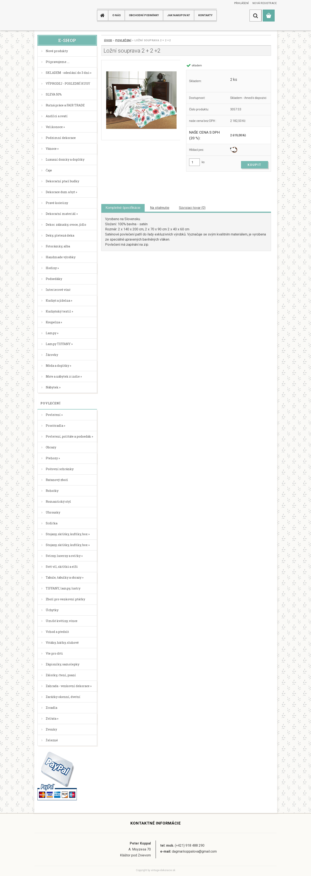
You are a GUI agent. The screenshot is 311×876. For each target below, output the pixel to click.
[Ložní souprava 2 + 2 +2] (140, 100)
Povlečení (123, 40)
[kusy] (194, 162)
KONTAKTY (205, 15)
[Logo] (51, 15)
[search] (255, 15)
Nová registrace (265, 3)
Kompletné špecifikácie (123, 208)
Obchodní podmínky (144, 15)
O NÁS (116, 15)
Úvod (108, 40)
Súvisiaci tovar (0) (192, 208)
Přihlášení (241, 3)
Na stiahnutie (159, 208)
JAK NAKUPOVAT (178, 15)
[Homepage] (104, 15)
